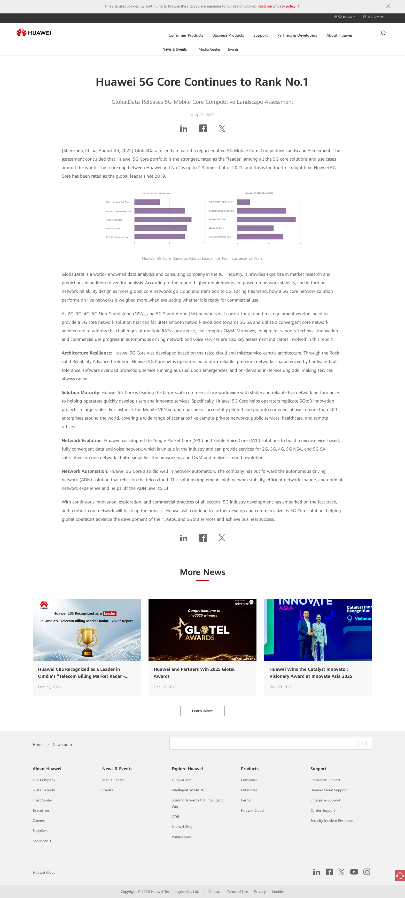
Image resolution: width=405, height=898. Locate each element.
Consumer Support (325, 780)
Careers (39, 820)
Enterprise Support (325, 800)
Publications (182, 837)
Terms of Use (237, 891)
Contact (214, 891)
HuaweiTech (181, 780)
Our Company (44, 780)
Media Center (209, 46)
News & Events (174, 46)
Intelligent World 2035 (190, 790)
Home (38, 744)
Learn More (202, 708)
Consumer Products (126, 30)
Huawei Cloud (252, 810)
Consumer (249, 780)
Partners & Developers (240, 30)
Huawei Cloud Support (328, 790)
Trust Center (42, 800)
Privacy (260, 891)
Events (233, 46)
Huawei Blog (182, 827)
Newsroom (62, 744)
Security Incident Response (331, 820)
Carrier (246, 800)
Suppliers (40, 831)
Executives (41, 810)
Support (203, 30)
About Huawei (283, 30)
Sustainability (44, 790)
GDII (175, 817)
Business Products (170, 30)
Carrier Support (322, 810)
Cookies (278, 891)
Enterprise (249, 790)
